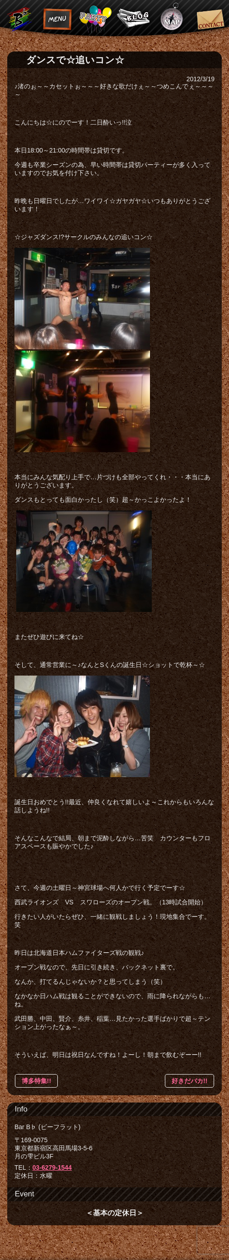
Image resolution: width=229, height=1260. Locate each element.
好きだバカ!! (189, 1080)
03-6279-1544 (52, 1167)
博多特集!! (36, 1080)
